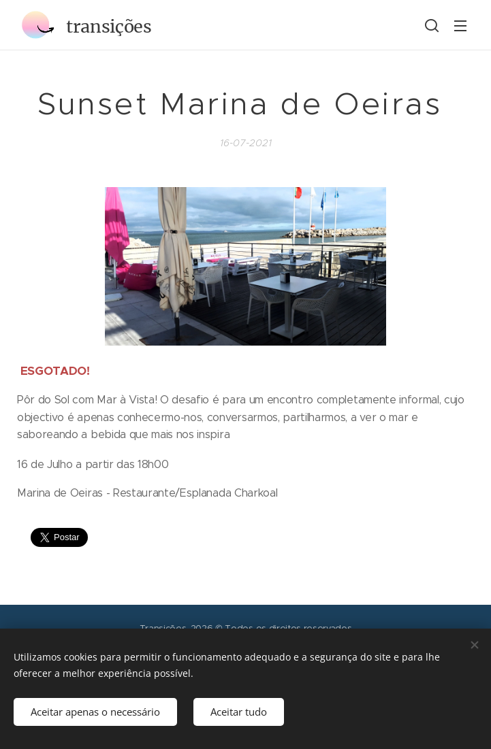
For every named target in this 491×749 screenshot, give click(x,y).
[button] (432, 25)
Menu (460, 26)
